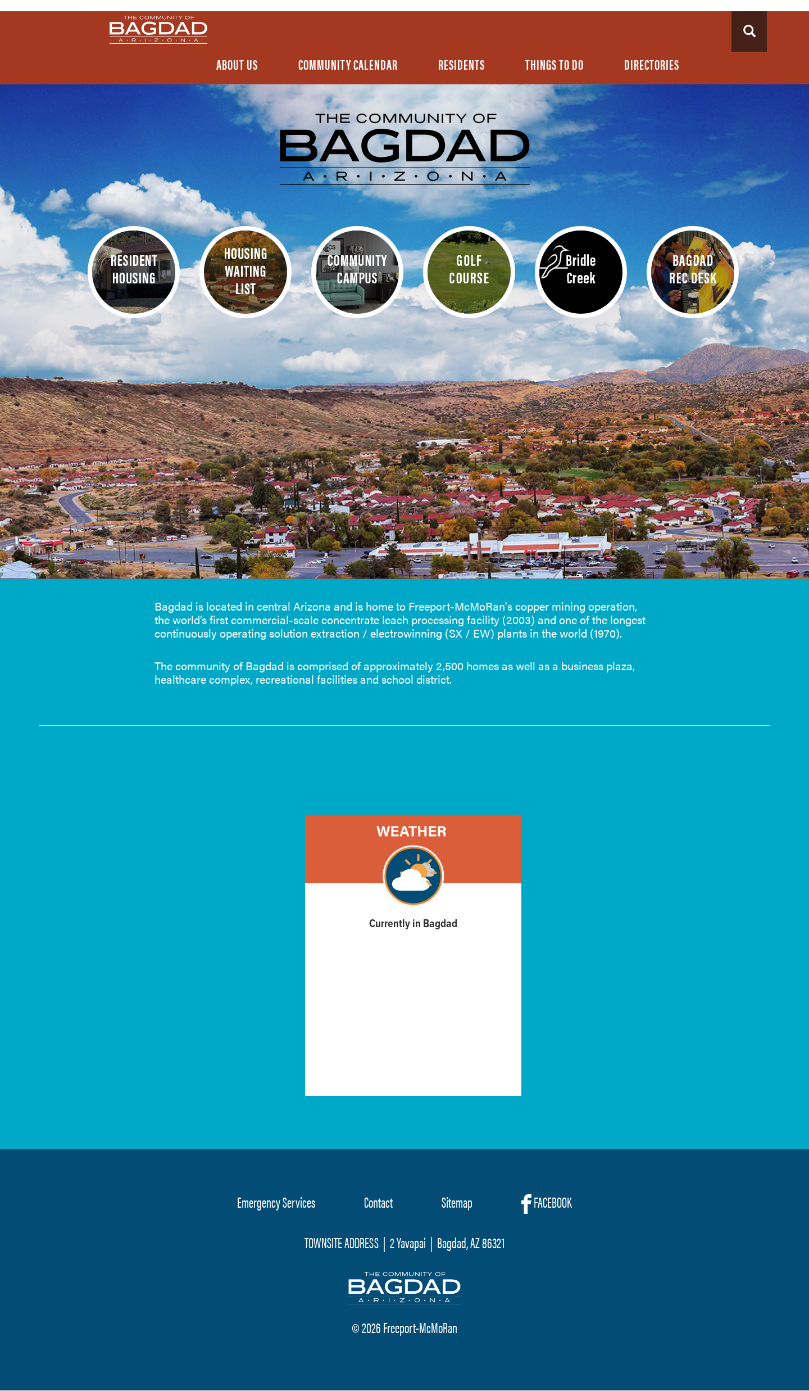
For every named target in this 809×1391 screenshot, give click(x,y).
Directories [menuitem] (651, 64)
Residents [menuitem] (461, 64)
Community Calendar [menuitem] (348, 64)
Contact (378, 1201)
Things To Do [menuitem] (554, 64)
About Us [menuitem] (237, 64)
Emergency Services (276, 1201)
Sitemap (457, 1201)
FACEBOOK (546, 1202)
